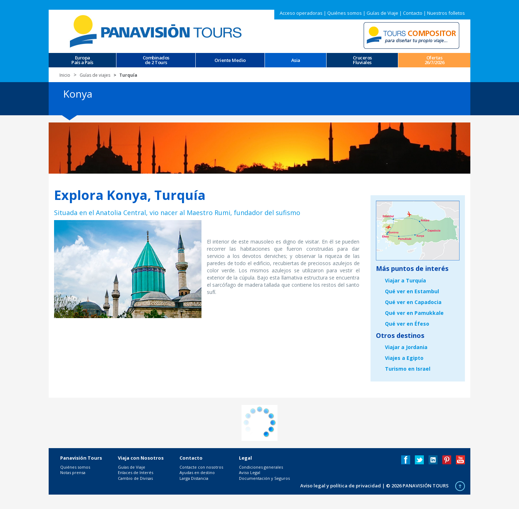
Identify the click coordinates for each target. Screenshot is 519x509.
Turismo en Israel (407, 368)
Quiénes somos (344, 13)
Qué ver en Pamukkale (414, 312)
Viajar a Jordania (406, 347)
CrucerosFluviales (362, 60)
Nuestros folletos (446, 13)
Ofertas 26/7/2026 (434, 60)
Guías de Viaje (382, 13)
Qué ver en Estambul (412, 291)
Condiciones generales (261, 467)
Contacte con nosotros (201, 467)
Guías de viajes (95, 75)
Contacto (412, 13)
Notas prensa (72, 472)
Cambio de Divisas (135, 478)
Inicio (64, 75)
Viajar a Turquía (405, 280)
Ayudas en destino (197, 472)
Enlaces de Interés (135, 472)
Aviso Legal (249, 472)
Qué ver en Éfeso (407, 323)
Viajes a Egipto (404, 357)
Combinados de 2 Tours (156, 60)
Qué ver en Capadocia (413, 302)
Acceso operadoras (301, 13)
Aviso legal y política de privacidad (340, 485)
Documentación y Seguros (264, 478)
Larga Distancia (193, 478)
